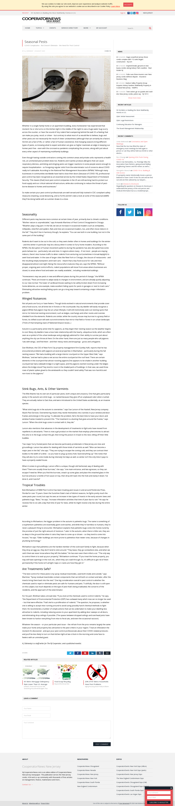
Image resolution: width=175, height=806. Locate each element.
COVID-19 (108, 51)
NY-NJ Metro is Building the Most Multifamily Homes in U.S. (53, 13)
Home (27, 28)
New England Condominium (87, 786)
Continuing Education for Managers (129, 124)
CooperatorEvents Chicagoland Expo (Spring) (132, 786)
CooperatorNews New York (87, 778)
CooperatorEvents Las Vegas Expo (128, 794)
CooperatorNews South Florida (88, 782)
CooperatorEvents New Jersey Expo (129, 774)
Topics (39, 28)
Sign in (122, 13)
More (85, 28)
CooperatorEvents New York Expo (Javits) (131, 770)
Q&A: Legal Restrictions (124, 120)
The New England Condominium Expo (130, 778)
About (25, 759)
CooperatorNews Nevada (86, 770)
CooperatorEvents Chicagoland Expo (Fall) (131, 782)
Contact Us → (27, 784)
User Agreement (124, 803)
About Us (25, 803)
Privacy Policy (45, 803)
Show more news (134, 98)
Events (53, 28)
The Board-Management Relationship (130, 128)
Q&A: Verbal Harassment (125, 116)
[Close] (128, 5)
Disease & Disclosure (131, 184)
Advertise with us (34, 803)
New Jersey (148, 13)
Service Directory (69, 28)
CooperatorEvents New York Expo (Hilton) (131, 766)
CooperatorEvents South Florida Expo (130, 790)
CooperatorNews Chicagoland (88, 766)
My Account (101, 28)
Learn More (115, 6)
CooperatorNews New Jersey (87, 774)
